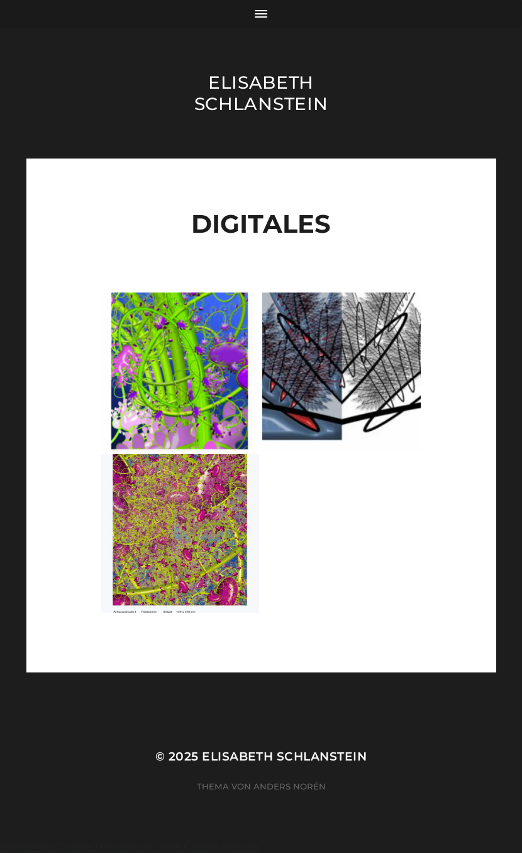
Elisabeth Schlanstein (261, 93)
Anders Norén (289, 786)
